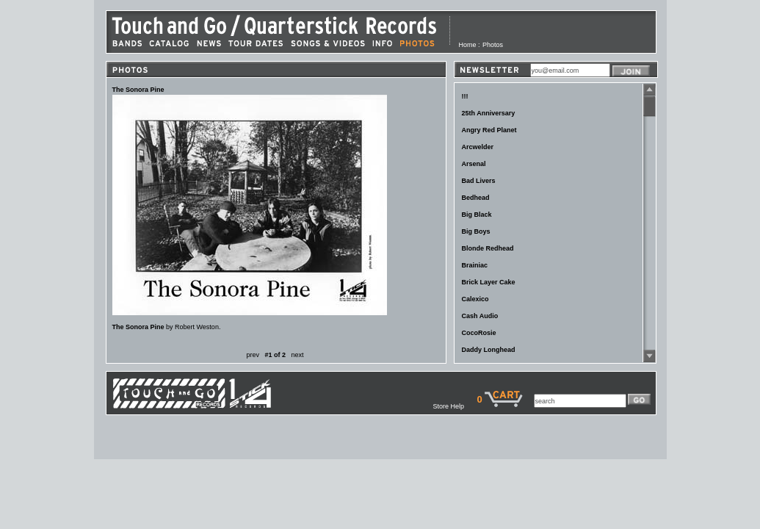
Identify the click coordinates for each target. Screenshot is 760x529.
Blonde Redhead (488, 248)
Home (468, 44)
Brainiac (475, 265)
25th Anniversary (488, 113)
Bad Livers (479, 180)
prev (252, 355)
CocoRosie (479, 333)
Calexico (475, 299)
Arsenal (474, 164)
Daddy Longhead (488, 349)
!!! (465, 96)
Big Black (477, 214)
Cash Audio (480, 316)
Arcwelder (478, 147)
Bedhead (476, 197)
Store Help (455, 406)
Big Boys (476, 231)
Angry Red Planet (489, 130)
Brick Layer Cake (488, 282)
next (298, 355)
